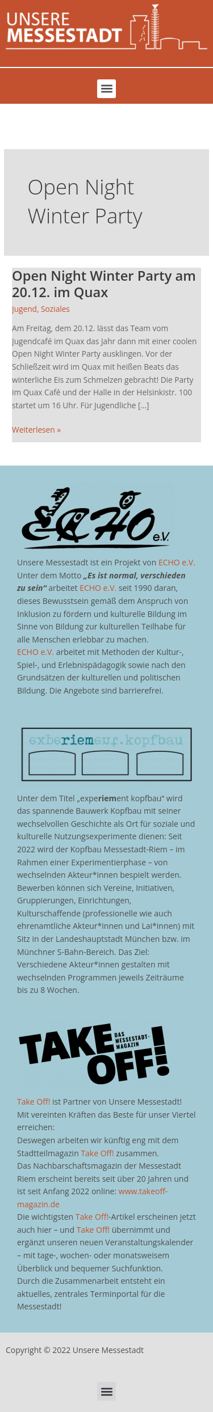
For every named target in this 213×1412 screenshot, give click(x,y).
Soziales (55, 308)
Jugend (24, 308)
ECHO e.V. (176, 562)
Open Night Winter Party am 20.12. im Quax (104, 284)
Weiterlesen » (36, 429)
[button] (106, 88)
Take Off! (33, 1101)
